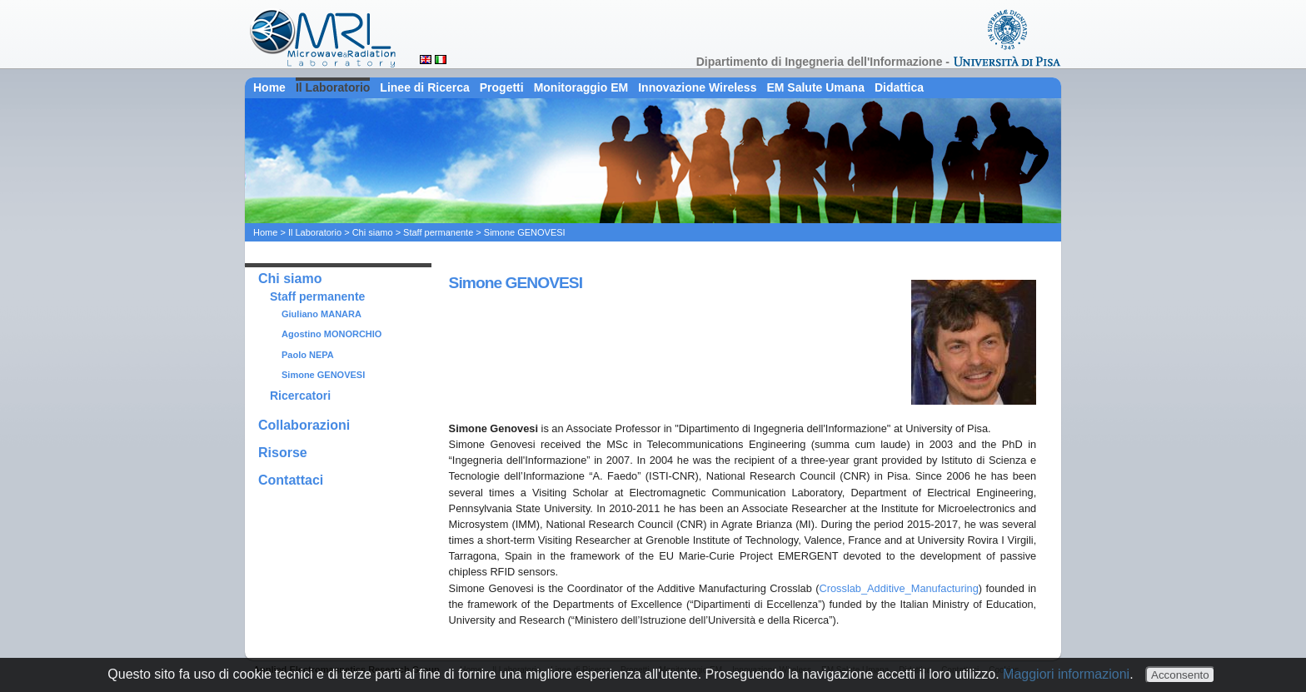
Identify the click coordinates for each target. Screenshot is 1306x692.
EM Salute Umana (815, 87)
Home (269, 87)
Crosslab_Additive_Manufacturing (898, 588)
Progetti (502, 87)
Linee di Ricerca (424, 87)
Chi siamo (372, 232)
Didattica (899, 87)
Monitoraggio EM (581, 87)
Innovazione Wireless (697, 87)
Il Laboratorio (333, 87)
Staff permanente (438, 232)
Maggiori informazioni (1066, 674)
